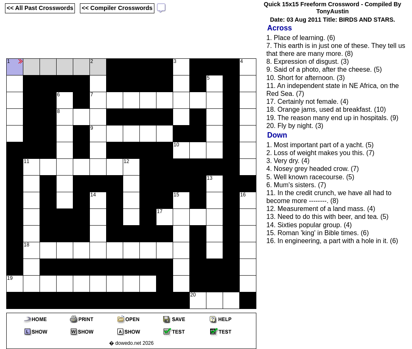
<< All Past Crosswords (40, 8)
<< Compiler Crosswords (117, 8)
